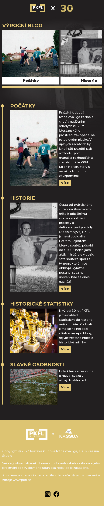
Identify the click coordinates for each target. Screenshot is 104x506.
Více (65, 183)
